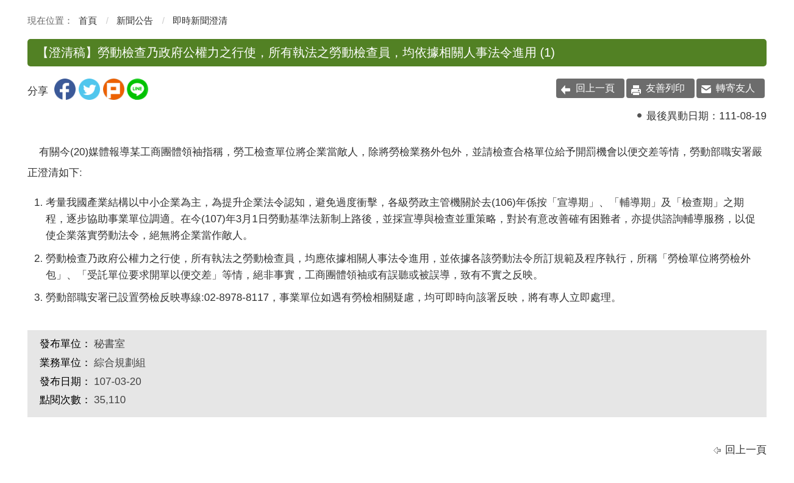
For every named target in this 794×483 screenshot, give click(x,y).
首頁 (88, 20)
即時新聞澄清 (200, 20)
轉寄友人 (735, 88)
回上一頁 (595, 88)
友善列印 (665, 88)
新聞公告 (134, 20)
